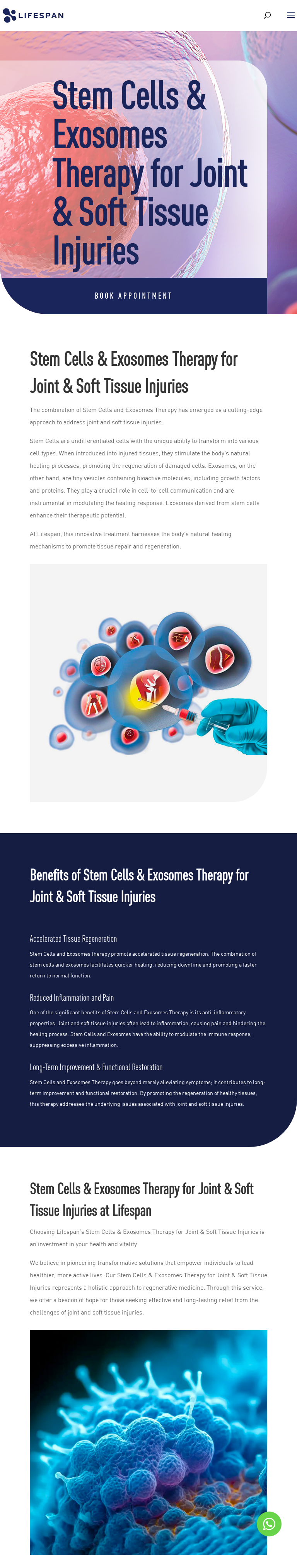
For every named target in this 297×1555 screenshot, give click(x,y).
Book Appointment (134, 295)
